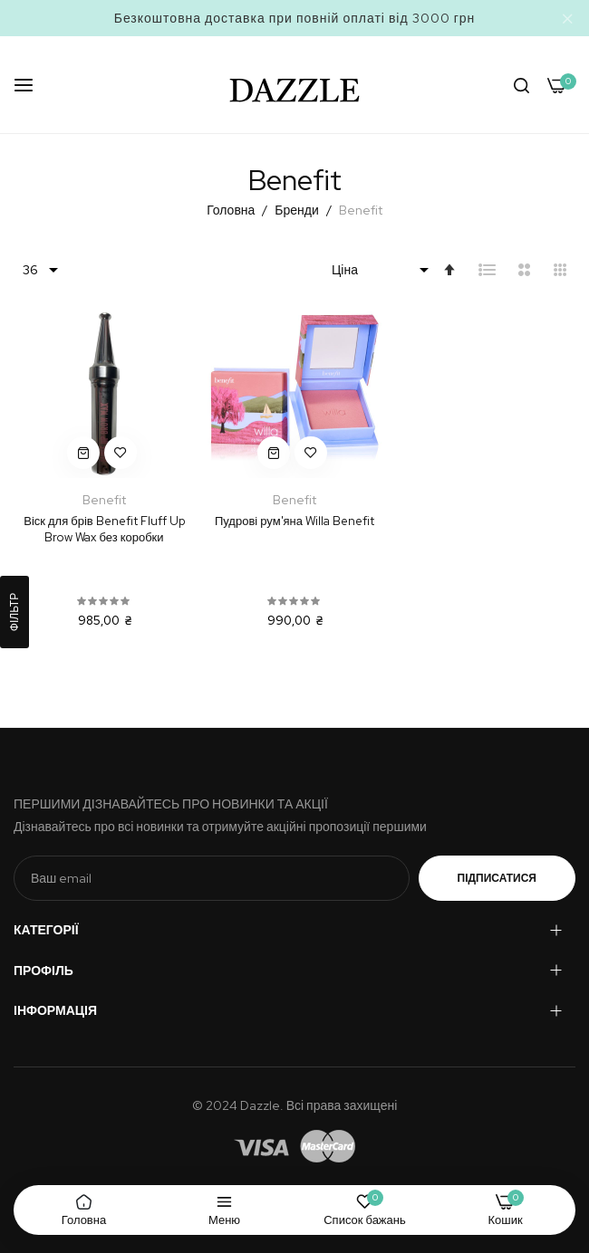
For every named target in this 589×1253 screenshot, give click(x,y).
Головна (232, 210)
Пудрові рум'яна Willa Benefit (294, 521)
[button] (120, 452)
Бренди (298, 210)
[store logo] (295, 85)
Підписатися (497, 878)
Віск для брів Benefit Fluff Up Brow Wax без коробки (104, 529)
